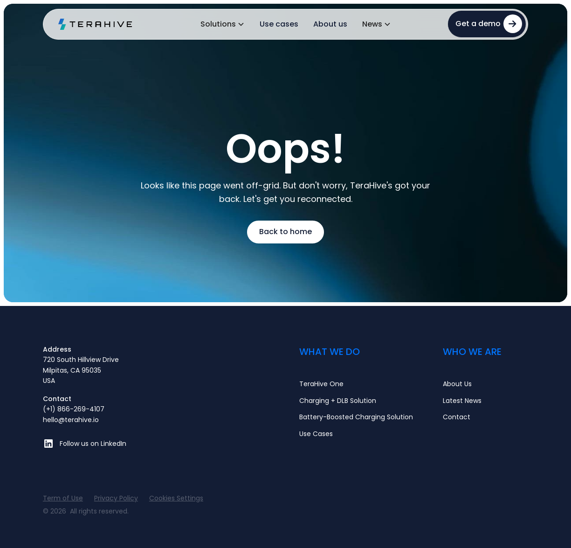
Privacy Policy (116, 498)
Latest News (462, 400)
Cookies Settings (176, 498)
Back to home (285, 231)
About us (330, 24)
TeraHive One (321, 383)
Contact (456, 417)
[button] (222, 24)
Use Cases (316, 433)
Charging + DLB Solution (337, 400)
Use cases (279, 24)
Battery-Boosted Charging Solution (356, 417)
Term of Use (63, 498)
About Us (457, 383)
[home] (95, 24)
